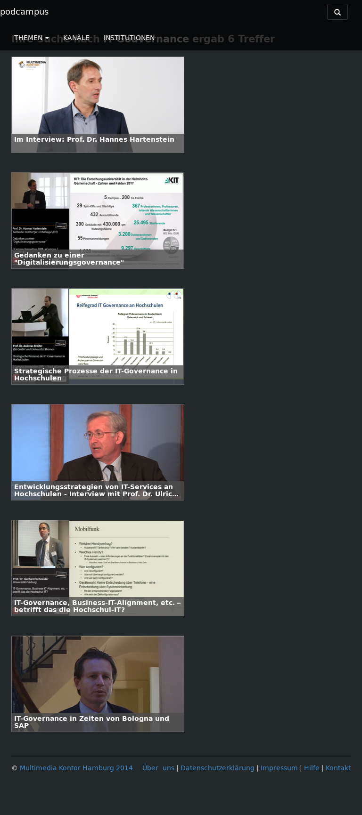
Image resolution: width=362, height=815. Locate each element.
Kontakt (338, 768)
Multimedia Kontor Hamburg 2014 (76, 768)
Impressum (279, 768)
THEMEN (31, 38)
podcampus (24, 12)
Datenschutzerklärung (218, 768)
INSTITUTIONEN (129, 38)
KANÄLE (76, 38)
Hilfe (312, 768)
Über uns (158, 768)
